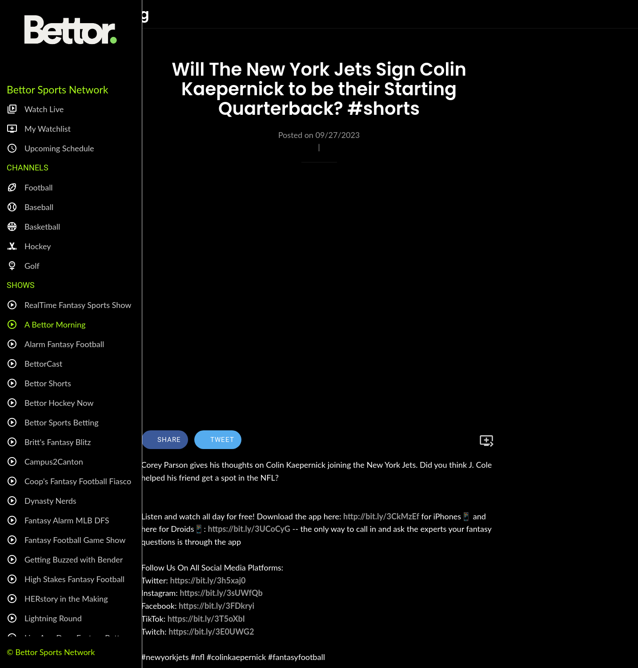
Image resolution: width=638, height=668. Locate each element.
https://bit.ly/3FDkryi (216, 606)
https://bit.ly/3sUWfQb (221, 593)
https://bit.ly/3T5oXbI (206, 618)
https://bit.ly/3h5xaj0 (207, 580)
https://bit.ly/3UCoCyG (249, 529)
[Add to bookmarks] (486, 440)
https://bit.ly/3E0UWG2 (211, 631)
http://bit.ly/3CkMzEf (381, 516)
